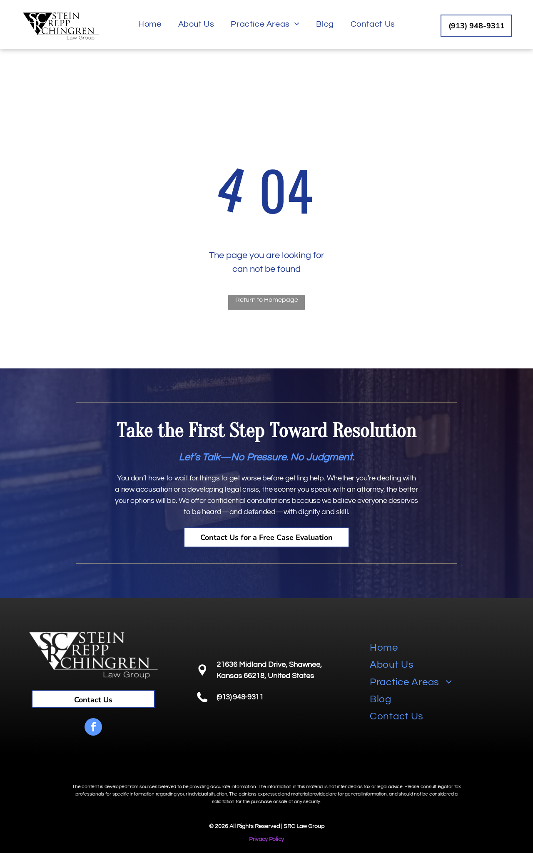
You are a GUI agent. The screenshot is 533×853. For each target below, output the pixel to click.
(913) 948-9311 (240, 697)
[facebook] (93, 728)
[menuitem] (149, 24)
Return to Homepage (266, 299)
